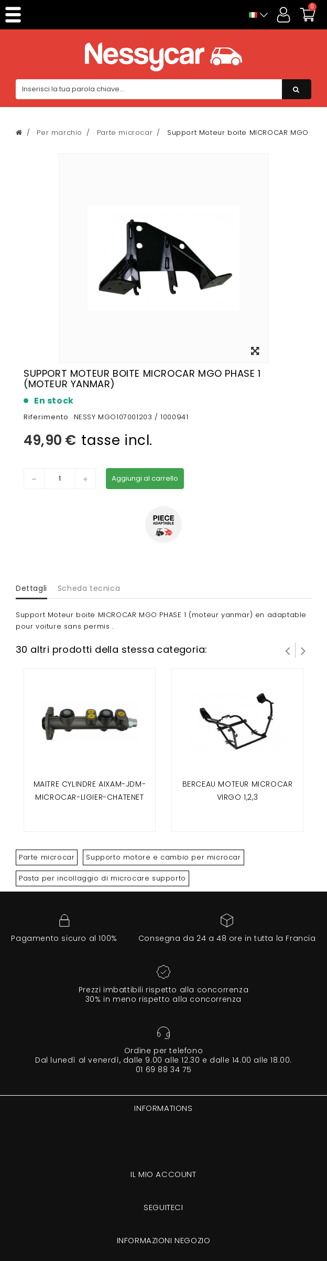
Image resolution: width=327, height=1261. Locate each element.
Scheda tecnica (89, 588)
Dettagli (31, 588)
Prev (288, 650)
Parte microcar (46, 857)
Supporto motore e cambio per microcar (163, 857)
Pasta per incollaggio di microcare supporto (102, 878)
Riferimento (46, 417)
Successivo (303, 650)
